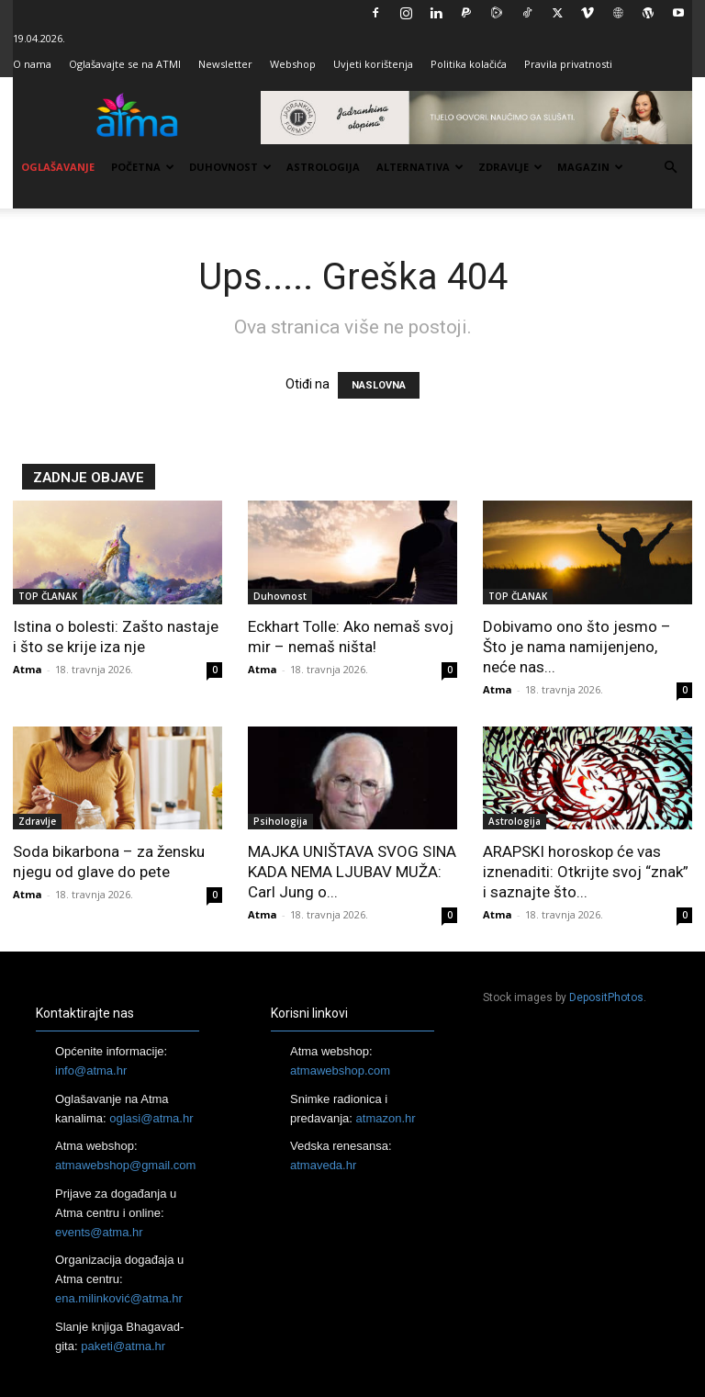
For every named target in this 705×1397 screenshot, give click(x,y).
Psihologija (280, 821)
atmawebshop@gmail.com (125, 1165)
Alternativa (420, 167)
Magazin (590, 167)
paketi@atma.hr (123, 1346)
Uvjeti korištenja (373, 64)
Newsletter (225, 64)
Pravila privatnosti (568, 64)
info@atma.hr (91, 1070)
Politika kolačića (469, 64)
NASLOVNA (379, 385)
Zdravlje (510, 167)
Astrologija (323, 167)
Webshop (293, 64)
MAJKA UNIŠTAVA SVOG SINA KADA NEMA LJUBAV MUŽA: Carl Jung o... (352, 871)
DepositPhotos (606, 997)
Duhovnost (230, 167)
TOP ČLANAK (47, 596)
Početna (142, 167)
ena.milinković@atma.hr (119, 1298)
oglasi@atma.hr (151, 1118)
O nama (32, 64)
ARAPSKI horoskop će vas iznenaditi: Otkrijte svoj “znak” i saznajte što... (585, 871)
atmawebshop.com (340, 1070)
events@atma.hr (99, 1232)
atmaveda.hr (323, 1165)
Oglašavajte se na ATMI (125, 64)
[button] (670, 167)
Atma (27, 669)
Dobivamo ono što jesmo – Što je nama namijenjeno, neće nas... (577, 646)
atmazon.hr (386, 1118)
